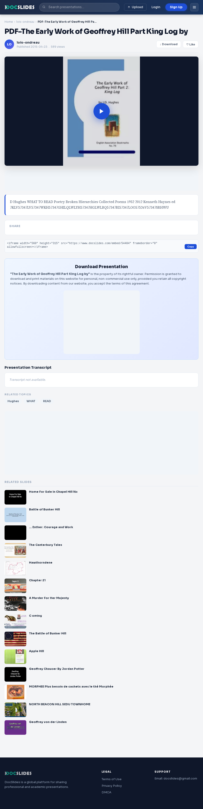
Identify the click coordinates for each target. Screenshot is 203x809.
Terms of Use (112, 779)
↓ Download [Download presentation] (168, 44)
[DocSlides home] (20, 7)
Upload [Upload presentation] (135, 7)
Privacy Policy (112, 786)
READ (47, 401)
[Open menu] (194, 7)
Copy (190, 246)
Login (156, 7)
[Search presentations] (79, 7)
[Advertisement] (101, 180)
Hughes (13, 401)
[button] (101, 111)
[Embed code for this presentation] (101, 246)
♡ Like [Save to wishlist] (190, 44)
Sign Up (176, 7)
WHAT (31, 401)
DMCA (106, 792)
